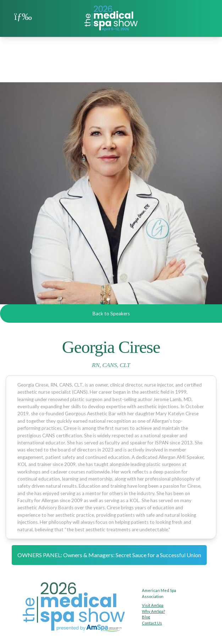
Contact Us (152, 623)
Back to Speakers (111, 313)
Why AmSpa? (153, 611)
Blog (146, 617)
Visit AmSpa (152, 605)
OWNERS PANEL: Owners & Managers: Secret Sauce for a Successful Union (109, 554)
